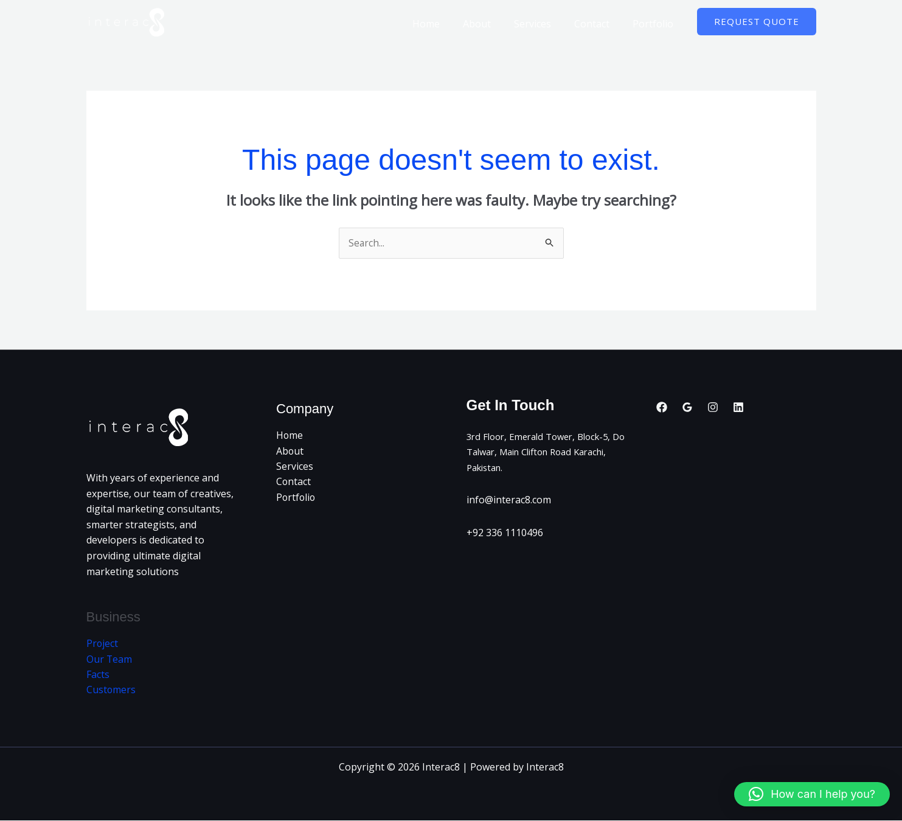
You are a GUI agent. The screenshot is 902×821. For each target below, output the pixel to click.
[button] (756, 21)
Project (102, 644)
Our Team (109, 659)
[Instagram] (712, 407)
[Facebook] (661, 407)
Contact (597, 23)
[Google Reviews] (687, 407)
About (490, 23)
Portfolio (654, 23)
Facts (97, 675)
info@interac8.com (509, 500)
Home (442, 23)
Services (541, 23)
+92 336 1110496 (505, 533)
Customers (111, 690)
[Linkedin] (738, 407)
